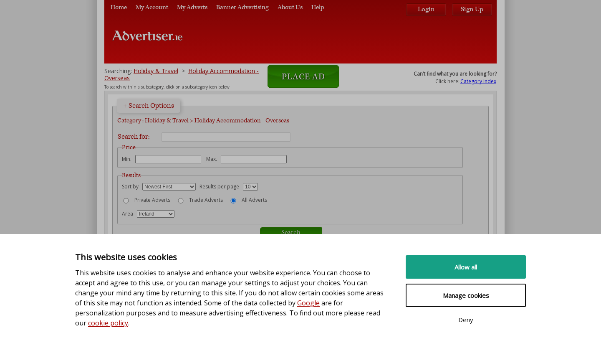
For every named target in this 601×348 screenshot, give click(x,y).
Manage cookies (466, 295)
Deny (465, 319)
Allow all (466, 267)
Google (308, 302)
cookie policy (108, 323)
